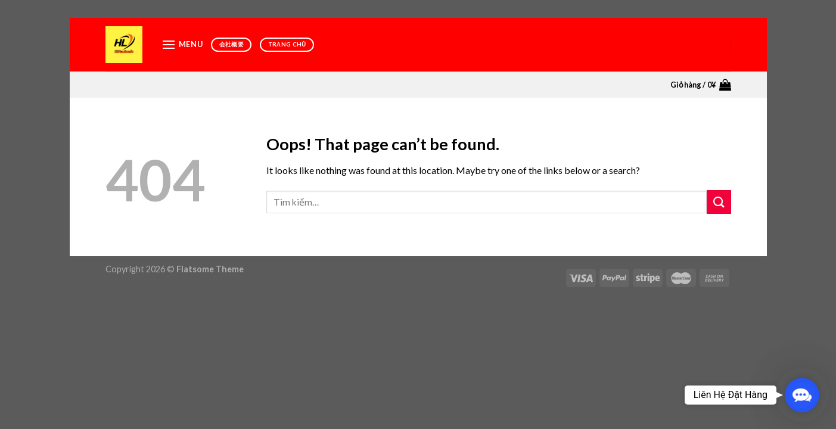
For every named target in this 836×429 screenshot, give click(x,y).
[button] (802, 395)
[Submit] (719, 201)
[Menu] (182, 44)
